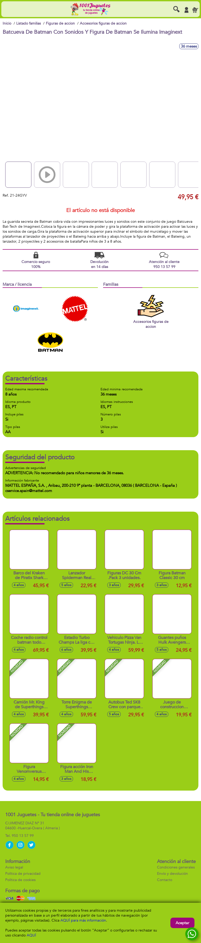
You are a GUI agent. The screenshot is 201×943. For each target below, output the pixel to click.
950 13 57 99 (23, 835)
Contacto (164, 879)
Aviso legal (14, 867)
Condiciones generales (176, 867)
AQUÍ (31, 935)
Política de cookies (20, 879)
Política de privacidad (23, 873)
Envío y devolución (172, 873)
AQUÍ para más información (83, 920)
